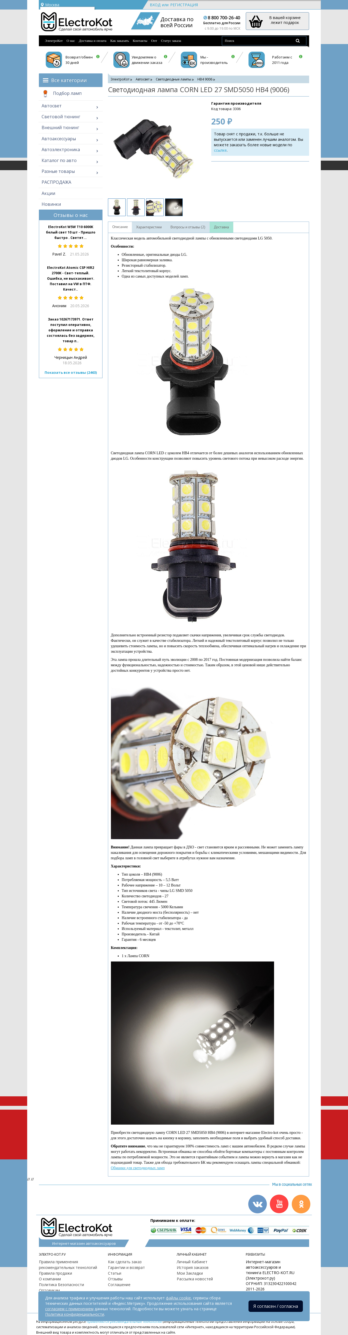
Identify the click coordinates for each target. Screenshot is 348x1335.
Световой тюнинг (61, 117)
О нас (71, 41)
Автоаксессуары (59, 139)
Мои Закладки (190, 1273)
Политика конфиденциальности (74, 1314)
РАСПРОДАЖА (56, 182)
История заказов (193, 1267)
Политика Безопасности (61, 1284)
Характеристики (149, 227)
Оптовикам (49, 1290)
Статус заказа (171, 41)
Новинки (51, 204)
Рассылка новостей (195, 1278)
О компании (50, 1278)
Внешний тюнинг (60, 127)
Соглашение (119, 1284)
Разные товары (58, 171)
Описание (120, 227)
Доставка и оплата (93, 41)
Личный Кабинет (192, 1261)
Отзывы (115, 1278)
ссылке (220, 150)
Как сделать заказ (125, 1261)
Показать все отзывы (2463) (71, 372)
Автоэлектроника (61, 150)
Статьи (114, 1273)
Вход (155, 4)
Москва (49, 4)
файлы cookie (178, 1297)
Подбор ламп (62, 94)
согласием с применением (69, 1308)
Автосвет (52, 106)
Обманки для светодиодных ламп (138, 1168)
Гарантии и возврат (126, 1267)
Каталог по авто (59, 160)
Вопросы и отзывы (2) (187, 227)
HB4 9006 (204, 79)
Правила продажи (55, 1273)
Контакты (140, 41)
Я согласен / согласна (275, 1306)
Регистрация (184, 4)
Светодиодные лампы (173, 79)
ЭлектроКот (54, 41)
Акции (48, 193)
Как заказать (119, 41)
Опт (154, 41)
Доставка (221, 227)
